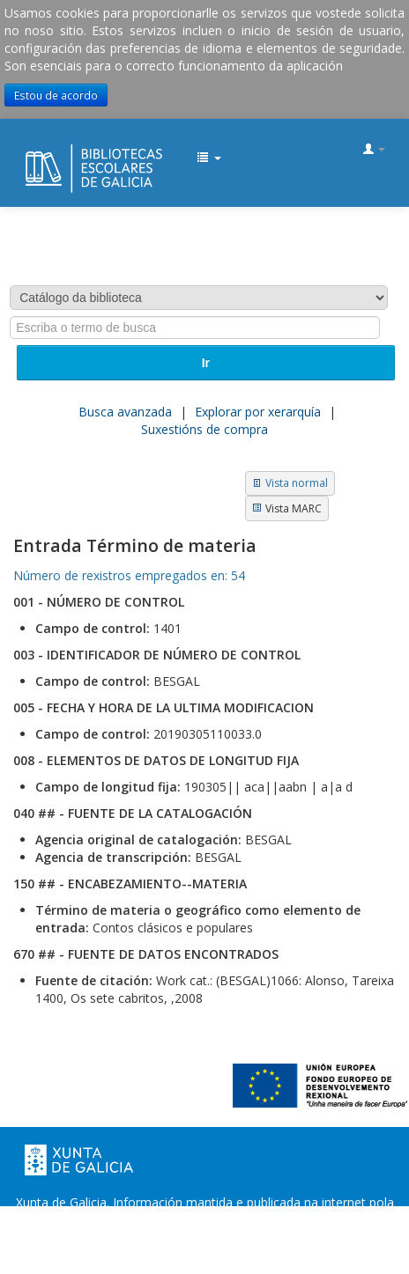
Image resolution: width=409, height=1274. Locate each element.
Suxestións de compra (204, 429)
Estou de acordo (56, 95)
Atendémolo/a (205, 1255)
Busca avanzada (125, 411)
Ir (206, 363)
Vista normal (296, 482)
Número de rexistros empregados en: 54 (129, 575)
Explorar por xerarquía (258, 411)
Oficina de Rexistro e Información (134, 1237)
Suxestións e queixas (304, 1237)
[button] (208, 158)
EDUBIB (32, 150)
